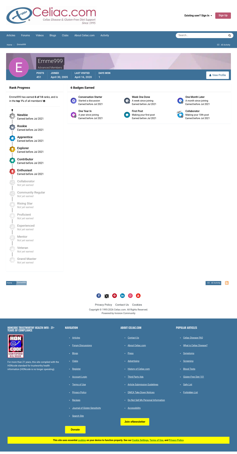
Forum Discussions (82, 345)
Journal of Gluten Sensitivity (86, 408)
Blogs (53, 35)
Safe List (187, 384)
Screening (188, 361)
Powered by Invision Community (118, 313)
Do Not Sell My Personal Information (146, 400)
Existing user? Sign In (198, 15)
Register (76, 369)
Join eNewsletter (134, 421)
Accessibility (134, 408)
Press (130, 353)
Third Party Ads (136, 376)
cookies (82, 440)
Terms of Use (79, 384)
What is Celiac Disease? (195, 345)
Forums (25, 35)
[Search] (189, 35)
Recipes (76, 400)
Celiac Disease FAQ (193, 337)
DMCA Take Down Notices (141, 392)
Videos (40, 35)
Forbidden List (190, 392)
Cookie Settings (140, 440)
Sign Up (223, 15)
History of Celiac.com (139, 369)
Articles (11, 35)
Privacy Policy (103, 304)
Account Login (79, 376)
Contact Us (122, 304)
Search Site (78, 416)
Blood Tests (189, 369)
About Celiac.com (84, 35)
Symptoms (188, 353)
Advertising (133, 361)
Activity (105, 35)
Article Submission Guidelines (143, 384)
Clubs (65, 35)
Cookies (137, 304)
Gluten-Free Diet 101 (193, 376)
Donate (75, 429)
